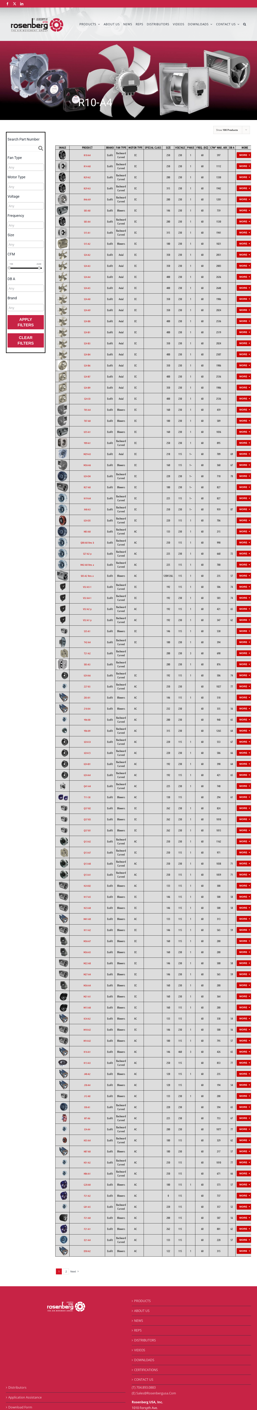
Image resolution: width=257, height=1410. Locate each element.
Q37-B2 (87, 808)
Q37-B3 (87, 819)
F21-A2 (87, 1195)
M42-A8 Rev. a (87, 564)
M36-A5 (87, 952)
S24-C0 (87, 398)
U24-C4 (87, 741)
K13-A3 (87, 1062)
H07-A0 (87, 1151)
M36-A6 (87, 465)
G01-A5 (87, 1206)
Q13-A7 (87, 852)
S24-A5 (87, 288)
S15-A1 (87, 232)
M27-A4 (87, 974)
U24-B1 (87, 764)
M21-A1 (87, 996)
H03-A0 (87, 531)
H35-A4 (87, 1140)
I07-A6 (87, 1118)
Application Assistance (25, 1397)
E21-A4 (87, 1240)
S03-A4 (87, 221)
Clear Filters (26, 340)
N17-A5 (87, 896)
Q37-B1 (87, 830)
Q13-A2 (87, 841)
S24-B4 (87, 354)
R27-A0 (87, 487)
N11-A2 (87, 930)
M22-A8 (87, 963)
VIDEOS (139, 1350)
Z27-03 (87, 686)
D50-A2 (87, 1251)
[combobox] (26, 167)
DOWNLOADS (144, 1360)
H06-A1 (87, 1173)
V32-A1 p (87, 620)
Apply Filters (26, 322)
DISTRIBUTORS (145, 1340)
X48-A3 (87, 509)
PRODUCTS (142, 1301)
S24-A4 (87, 277)
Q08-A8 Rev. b (87, 542)
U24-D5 (87, 520)
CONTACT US (143, 1379)
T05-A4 (87, 409)
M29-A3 (87, 454)
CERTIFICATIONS (146, 1370)
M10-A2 (87, 1029)
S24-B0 (87, 321)
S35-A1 (87, 631)
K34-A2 (87, 1018)
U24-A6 (87, 675)
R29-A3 (87, 188)
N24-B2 (87, 885)
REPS (138, 1330)
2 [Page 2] (66, 1271)
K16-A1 (87, 1051)
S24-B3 (87, 343)
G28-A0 (87, 1184)
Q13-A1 (87, 874)
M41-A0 (87, 919)
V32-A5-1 (87, 586)
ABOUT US (142, 1311)
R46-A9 (87, 199)
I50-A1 (87, 1107)
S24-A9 (87, 310)
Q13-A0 (87, 863)
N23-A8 (87, 907)
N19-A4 (87, 498)
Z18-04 (87, 708)
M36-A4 (87, 985)
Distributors (17, 1387)
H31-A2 (87, 1162)
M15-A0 (87, 1007)
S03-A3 (87, 664)
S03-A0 (87, 210)
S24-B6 (87, 365)
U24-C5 (87, 753)
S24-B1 (87, 332)
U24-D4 (87, 476)
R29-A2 (87, 177)
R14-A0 (87, 166)
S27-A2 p (87, 553)
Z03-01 (87, 697)
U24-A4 (87, 775)
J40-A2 (87, 1074)
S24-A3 (87, 265)
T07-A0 (87, 420)
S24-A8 (87, 299)
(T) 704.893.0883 (144, 1387)
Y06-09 (87, 730)
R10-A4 (87, 155)
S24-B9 (87, 387)
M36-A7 (87, 941)
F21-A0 (87, 1217)
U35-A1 (87, 431)
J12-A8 (87, 1096)
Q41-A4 (87, 786)
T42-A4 (87, 642)
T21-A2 (87, 653)
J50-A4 (87, 1085)
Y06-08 (87, 719)
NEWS (138, 1320)
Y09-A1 (87, 443)
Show (227, 130)
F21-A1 (87, 1229)
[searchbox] (26, 167)
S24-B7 (87, 376)
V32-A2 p (87, 609)
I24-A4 (87, 1129)
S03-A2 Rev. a (87, 575)
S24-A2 (87, 254)
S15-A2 (87, 243)
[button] (244, 24)
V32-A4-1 (87, 598)
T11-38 (87, 797)
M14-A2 (87, 1040)
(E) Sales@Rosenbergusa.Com (154, 1393)
